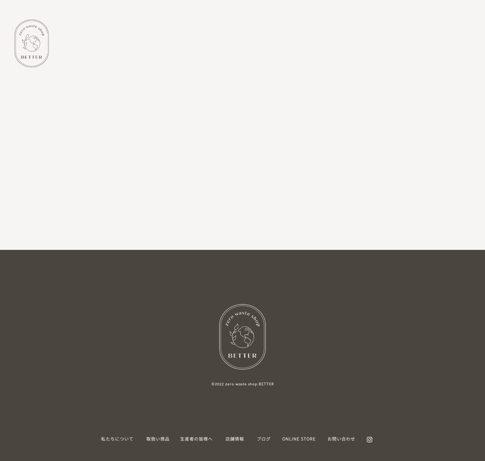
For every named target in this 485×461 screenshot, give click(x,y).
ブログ (264, 439)
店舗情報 (234, 439)
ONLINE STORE (299, 439)
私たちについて (117, 439)
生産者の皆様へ (196, 439)
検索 (77, 109)
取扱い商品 (158, 439)
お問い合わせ (341, 439)
